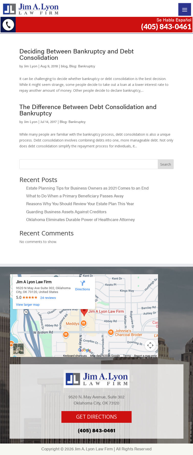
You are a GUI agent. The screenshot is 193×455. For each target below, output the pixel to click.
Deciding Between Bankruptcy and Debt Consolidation (76, 54)
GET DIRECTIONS (96, 416)
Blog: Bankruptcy (82, 65)
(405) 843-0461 (166, 26)
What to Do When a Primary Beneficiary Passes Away (75, 196)
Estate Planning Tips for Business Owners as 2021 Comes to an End (87, 188)
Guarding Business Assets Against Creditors (66, 211)
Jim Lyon (30, 65)
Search (165, 164)
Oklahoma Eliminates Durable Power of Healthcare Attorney (80, 219)
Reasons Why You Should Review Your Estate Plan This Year (80, 203)
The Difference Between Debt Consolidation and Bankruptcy (88, 109)
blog (64, 65)
